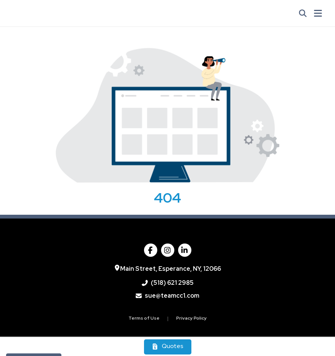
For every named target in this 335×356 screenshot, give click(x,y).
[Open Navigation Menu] (318, 13)
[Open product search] (303, 13)
